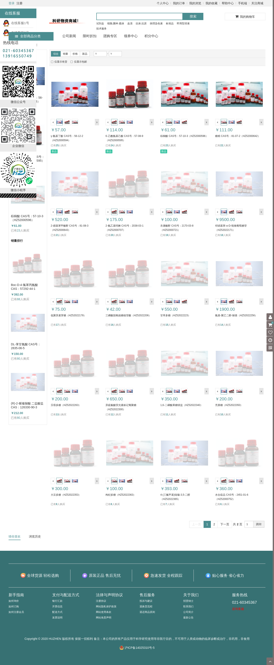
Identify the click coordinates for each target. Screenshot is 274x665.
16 (112, 324)
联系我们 (188, 606)
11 (166, 414)
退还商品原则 (147, 612)
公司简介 (188, 612)
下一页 (224, 524)
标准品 (170, 23)
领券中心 (131, 36)
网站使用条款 (103, 612)
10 (221, 414)
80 (18, 358)
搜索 (193, 16)
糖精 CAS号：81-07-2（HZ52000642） (237, 136)
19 (166, 235)
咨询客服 (238, 609)
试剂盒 (100, 23)
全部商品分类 (28, 36)
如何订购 (14, 606)
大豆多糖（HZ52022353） (66, 494)
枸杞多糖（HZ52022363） (121, 494)
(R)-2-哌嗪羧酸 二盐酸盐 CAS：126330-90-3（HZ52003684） (27, 405)
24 (112, 145)
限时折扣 (90, 36)
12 (112, 414)
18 (221, 235)
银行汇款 (57, 600)
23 (18, 230)
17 (57, 324)
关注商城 (257, 3)
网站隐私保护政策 (106, 606)
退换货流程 (146, 606)
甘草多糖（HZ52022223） (175, 315)
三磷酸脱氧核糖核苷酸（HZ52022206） (128, 315)
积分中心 (151, 36)
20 (112, 235)
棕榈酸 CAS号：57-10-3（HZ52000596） (27, 218)
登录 (12, 3)
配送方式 (57, 612)
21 (57, 235)
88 (18, 299)
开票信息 (57, 606)
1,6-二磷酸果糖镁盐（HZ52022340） (181, 405)
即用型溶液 (183, 23)
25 (57, 145)
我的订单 (179, 3)
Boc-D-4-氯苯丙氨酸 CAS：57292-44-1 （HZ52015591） (24, 287)
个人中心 (163, 3)
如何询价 (14, 600)
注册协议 (101, 600)
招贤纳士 (188, 600)
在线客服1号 (16, 23)
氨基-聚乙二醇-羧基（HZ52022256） (236, 315)
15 (166, 324)
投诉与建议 (146, 600)
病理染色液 (156, 23)
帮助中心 (228, 3)
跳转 (259, 524)
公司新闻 (69, 36)
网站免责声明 (103, 617)
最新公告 (188, 617)
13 (57, 414)
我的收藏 (211, 3)
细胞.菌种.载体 (115, 23)
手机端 (242, 3)
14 (221, 324)
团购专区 (110, 36)
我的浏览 (195, 3)
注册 (19, 3)
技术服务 (101, 28)
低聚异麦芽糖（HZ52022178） (68, 315)
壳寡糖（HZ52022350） (229, 405)
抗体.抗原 (141, 23)
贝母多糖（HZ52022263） (66, 405)
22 (221, 145)
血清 (130, 23)
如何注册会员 (16, 612)
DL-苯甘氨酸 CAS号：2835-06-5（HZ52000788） (26, 346)
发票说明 (57, 617)
